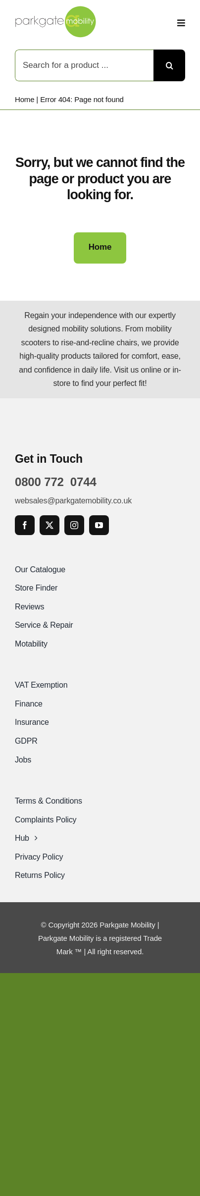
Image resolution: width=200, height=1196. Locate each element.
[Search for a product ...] (84, 65)
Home (24, 99)
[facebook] (25, 525)
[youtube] (99, 525)
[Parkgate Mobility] (56, 9)
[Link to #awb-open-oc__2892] (181, 22)
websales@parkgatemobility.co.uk (73, 500)
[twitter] (49, 525)
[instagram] (74, 525)
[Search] (169, 65)
